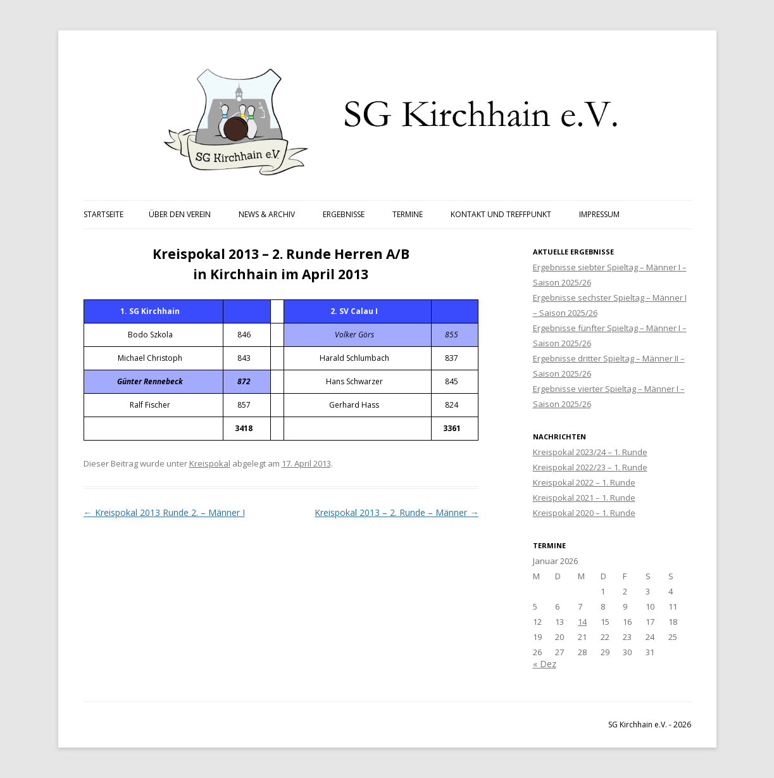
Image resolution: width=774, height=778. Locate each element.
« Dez (544, 664)
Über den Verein (180, 214)
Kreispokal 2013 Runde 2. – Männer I (164, 512)
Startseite (103, 214)
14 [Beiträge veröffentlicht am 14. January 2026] (582, 621)
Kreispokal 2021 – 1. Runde (584, 497)
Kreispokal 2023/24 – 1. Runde (590, 452)
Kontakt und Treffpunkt (501, 214)
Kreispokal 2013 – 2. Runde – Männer (396, 512)
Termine (407, 214)
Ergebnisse (344, 214)
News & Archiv (267, 214)
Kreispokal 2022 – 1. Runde (584, 482)
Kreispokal (209, 463)
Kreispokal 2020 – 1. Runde (584, 512)
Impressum (599, 214)
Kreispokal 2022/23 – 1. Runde (590, 467)
